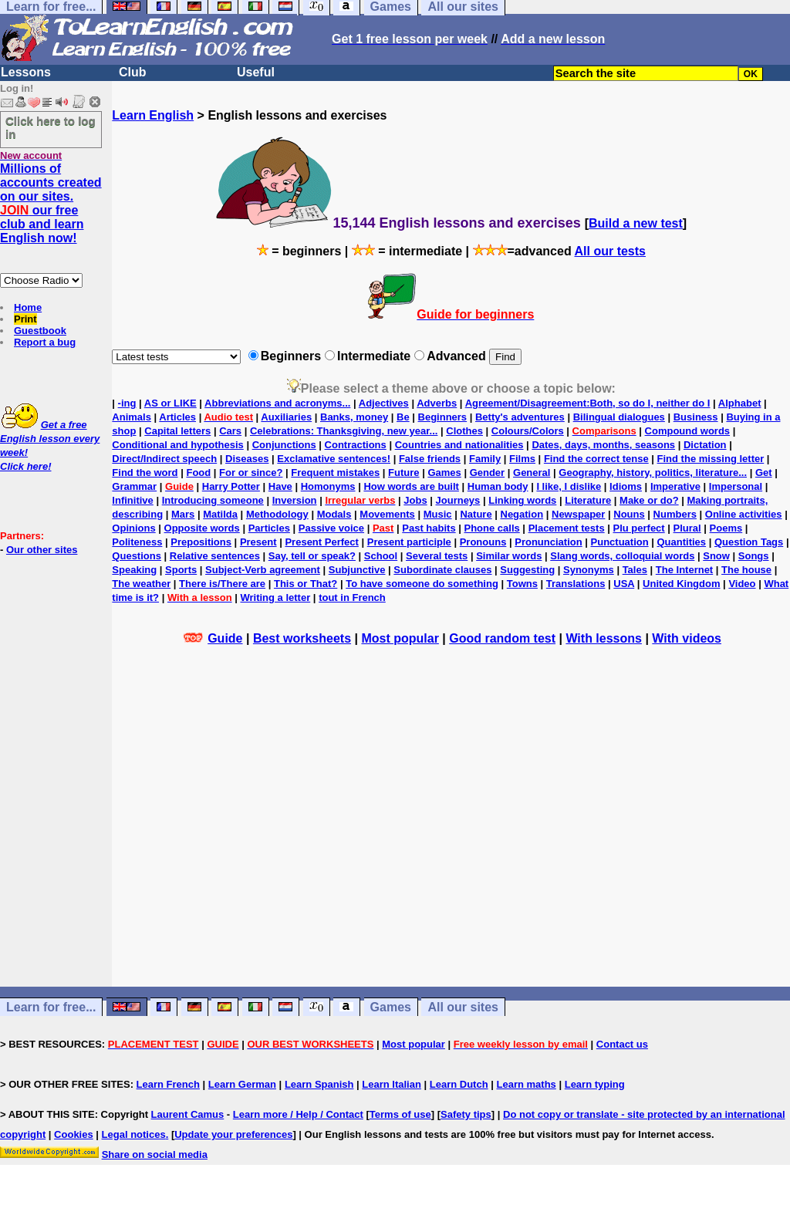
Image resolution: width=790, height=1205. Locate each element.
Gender (487, 472)
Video (741, 583)
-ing (127, 403)
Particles (269, 528)
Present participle (409, 542)
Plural (687, 528)
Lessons (26, 72)
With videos (686, 638)
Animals (131, 417)
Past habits (428, 528)
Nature (475, 514)
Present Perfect (321, 542)
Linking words (522, 500)
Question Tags (748, 542)
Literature (588, 500)
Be (403, 417)
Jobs (415, 500)
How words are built (411, 486)
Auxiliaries (286, 417)
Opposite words (202, 528)
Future (403, 472)
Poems (726, 528)
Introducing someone (213, 500)
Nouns (628, 514)
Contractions (356, 445)
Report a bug (45, 342)
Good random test (502, 638)
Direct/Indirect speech (164, 458)
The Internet (684, 569)
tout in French (352, 597)
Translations (576, 583)
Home (28, 307)
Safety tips (466, 1114)
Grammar (134, 486)
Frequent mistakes (335, 472)
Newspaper (578, 514)
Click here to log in (50, 127)
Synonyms (588, 569)
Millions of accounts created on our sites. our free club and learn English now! (51, 203)
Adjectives (384, 403)
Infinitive (132, 500)
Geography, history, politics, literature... (653, 472)
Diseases (246, 458)
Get (763, 472)
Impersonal (735, 486)
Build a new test (636, 223)
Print (25, 319)
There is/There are (222, 583)
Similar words (509, 556)
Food (198, 472)
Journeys (458, 500)
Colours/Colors (527, 431)
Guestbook (40, 330)
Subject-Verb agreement (262, 569)
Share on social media (155, 1154)
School (380, 556)
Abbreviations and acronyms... (277, 403)
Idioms (625, 486)
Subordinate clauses (442, 569)
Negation (522, 514)
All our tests (610, 251)
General (531, 472)
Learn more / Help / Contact (298, 1114)
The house (746, 569)
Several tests (437, 556)
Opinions (133, 528)
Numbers (675, 514)
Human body (498, 486)
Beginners (443, 417)
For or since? (250, 472)
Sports (181, 569)
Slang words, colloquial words (622, 556)
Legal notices (134, 1134)
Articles (177, 417)
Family (485, 458)
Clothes (464, 431)
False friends (430, 458)
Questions (136, 556)
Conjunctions (284, 445)
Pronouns (483, 542)
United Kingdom (681, 583)
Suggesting (527, 569)
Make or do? (649, 500)
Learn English (153, 115)
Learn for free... (51, 1007)
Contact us (622, 1044)
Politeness (137, 542)
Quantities (682, 542)
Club (133, 72)
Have (280, 486)
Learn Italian (391, 1084)
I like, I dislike (568, 486)
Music (438, 514)
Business (696, 417)
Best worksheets (302, 638)
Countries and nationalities (459, 445)
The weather (141, 583)
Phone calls (492, 528)
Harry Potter (231, 486)
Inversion (294, 500)
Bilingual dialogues (619, 417)
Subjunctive (357, 569)
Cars (230, 431)
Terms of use (400, 1114)
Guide (225, 638)
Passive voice (331, 528)
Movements (387, 514)
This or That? (305, 583)
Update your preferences (233, 1134)
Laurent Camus (188, 1114)
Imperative (675, 486)
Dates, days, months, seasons (603, 445)
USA (623, 583)
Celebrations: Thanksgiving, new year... (343, 431)
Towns (522, 583)
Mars (182, 514)
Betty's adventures (520, 417)
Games (444, 472)
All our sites (462, 1007)
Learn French (168, 1084)
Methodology (277, 514)
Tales (635, 569)
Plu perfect (639, 528)
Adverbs (437, 403)
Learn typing (595, 1084)
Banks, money (354, 417)
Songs (753, 556)
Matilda (220, 514)
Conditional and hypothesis (177, 445)
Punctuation (620, 542)
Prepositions (200, 542)
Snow (716, 556)
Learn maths (526, 1084)
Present (258, 542)
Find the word (144, 472)
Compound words (688, 431)
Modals (334, 514)
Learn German (242, 1084)
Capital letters (177, 431)
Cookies (73, 1134)
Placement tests (566, 528)
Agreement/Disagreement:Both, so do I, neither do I (588, 403)
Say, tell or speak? (312, 556)
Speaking (134, 569)
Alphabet (739, 403)
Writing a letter (275, 597)
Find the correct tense (596, 458)
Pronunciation (548, 542)
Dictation (705, 445)
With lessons (603, 638)
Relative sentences (215, 556)
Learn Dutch (459, 1084)
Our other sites (41, 549)
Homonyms (328, 486)
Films (522, 458)
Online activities (743, 514)
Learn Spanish (319, 1084)
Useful (256, 72)
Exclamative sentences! (333, 458)
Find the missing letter (711, 458)
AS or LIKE (170, 403)
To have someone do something (422, 583)
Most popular (399, 638)
